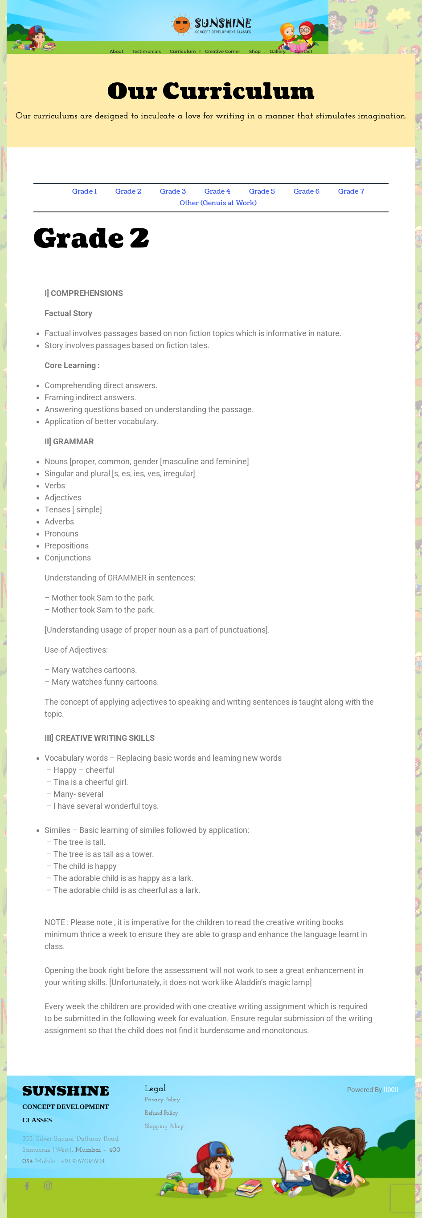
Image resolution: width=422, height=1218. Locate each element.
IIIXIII (391, 1090)
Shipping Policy (164, 1126)
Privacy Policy (162, 1099)
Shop (255, 51)
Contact (303, 51)
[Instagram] (50, 1186)
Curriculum (183, 51)
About (116, 51)
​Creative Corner (222, 51)
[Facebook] (31, 1186)
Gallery (278, 51)
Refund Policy (162, 1113)
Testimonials (146, 51)
